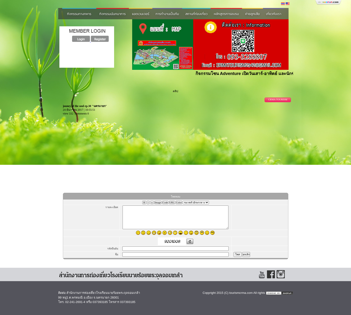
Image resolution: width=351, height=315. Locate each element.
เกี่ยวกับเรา (273, 13)
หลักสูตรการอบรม (226, 13)
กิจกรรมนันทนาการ (112, 13)
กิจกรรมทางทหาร (79, 13)
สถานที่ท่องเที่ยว (196, 13)
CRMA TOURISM (277, 99)
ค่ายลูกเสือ (252, 13)
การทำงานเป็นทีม (167, 13)
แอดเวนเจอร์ (140, 13)
